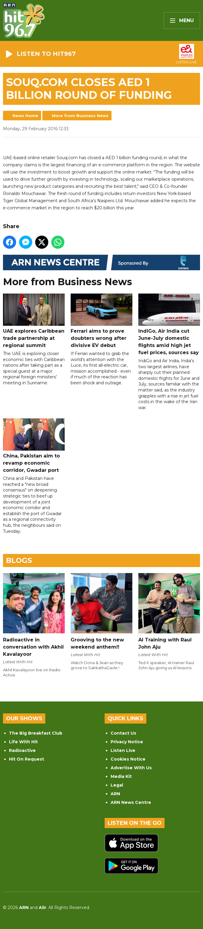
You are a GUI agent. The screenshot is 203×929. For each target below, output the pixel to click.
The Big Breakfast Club (35, 733)
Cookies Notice (128, 759)
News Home (25, 115)
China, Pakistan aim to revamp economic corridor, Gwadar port (34, 445)
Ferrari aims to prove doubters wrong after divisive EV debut (101, 321)
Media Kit (121, 776)
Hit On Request (26, 759)
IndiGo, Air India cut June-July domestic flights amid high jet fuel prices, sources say (169, 324)
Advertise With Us (131, 767)
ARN (115, 793)
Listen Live (123, 750)
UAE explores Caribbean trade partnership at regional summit (34, 321)
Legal (117, 785)
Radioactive (22, 750)
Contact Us (123, 733)
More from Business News (80, 115)
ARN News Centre (131, 802)
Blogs (19, 560)
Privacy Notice (127, 741)
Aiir (42, 907)
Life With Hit (23, 741)
